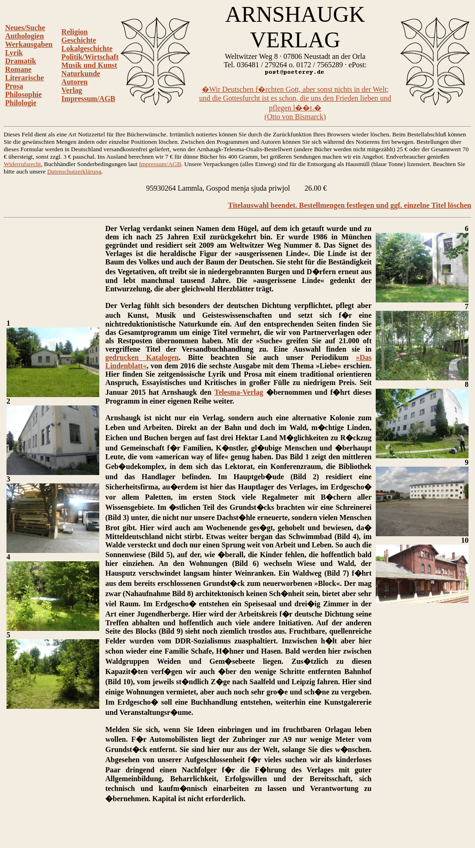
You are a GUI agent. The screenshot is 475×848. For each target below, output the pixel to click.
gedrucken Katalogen (142, 357)
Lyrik (14, 53)
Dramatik (20, 61)
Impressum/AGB (88, 99)
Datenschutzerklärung (74, 171)
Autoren (74, 82)
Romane (18, 69)
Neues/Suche (25, 28)
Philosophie (23, 94)
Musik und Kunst (89, 65)
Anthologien (24, 36)
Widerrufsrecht (22, 164)
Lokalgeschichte (86, 48)
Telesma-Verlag (238, 392)
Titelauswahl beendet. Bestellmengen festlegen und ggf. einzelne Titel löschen (349, 205)
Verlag (71, 90)
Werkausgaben (28, 44)
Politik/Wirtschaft (89, 57)
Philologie (21, 103)
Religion (74, 32)
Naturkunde (80, 73)
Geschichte (78, 40)
